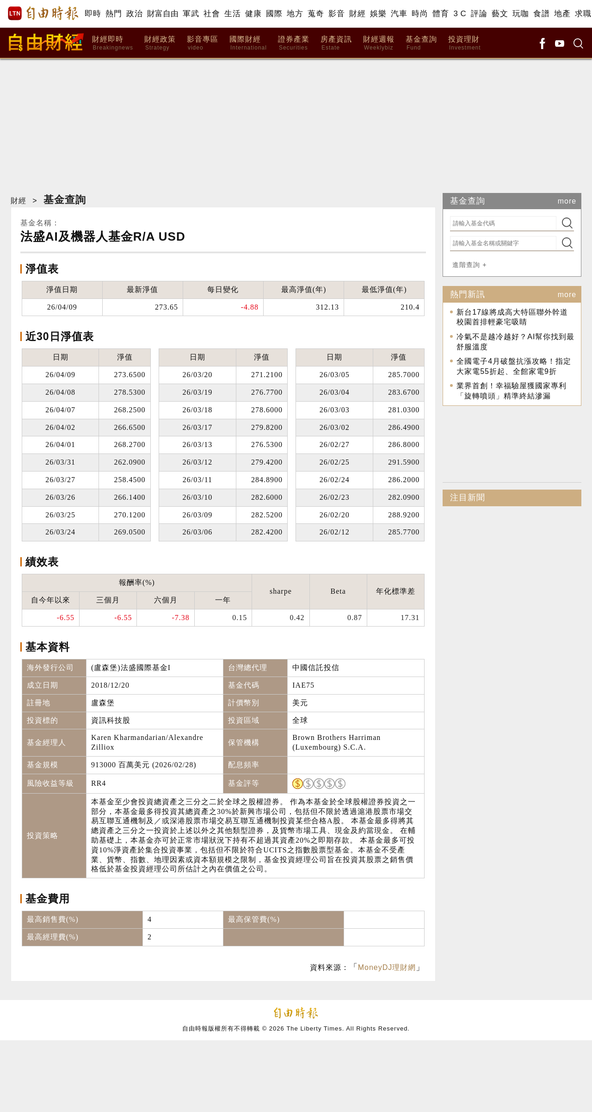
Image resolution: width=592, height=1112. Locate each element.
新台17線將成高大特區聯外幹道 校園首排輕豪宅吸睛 (512, 317)
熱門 (113, 13)
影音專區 (202, 43)
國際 (274, 13)
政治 (134, 13)
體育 (440, 13)
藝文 (500, 13)
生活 (232, 13)
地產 (562, 13)
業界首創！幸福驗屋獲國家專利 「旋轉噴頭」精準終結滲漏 (511, 391)
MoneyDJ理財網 (387, 967)
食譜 (541, 13)
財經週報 (379, 43)
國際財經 (248, 43)
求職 (583, 13)
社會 (212, 13)
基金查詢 (421, 43)
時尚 (420, 13)
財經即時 (112, 43)
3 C (459, 13)
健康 (253, 13)
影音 (336, 13)
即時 (93, 13)
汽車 (399, 13)
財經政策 (160, 43)
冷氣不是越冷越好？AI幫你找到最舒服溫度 (515, 342)
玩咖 (520, 13)
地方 (295, 13)
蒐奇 (316, 13)
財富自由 (162, 13)
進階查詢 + (469, 264)
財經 (357, 13)
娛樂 (378, 13)
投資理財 (464, 43)
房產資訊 (336, 43)
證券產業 (293, 43)
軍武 (191, 13)
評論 (479, 13)
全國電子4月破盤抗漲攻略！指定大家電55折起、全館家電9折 (513, 366)
